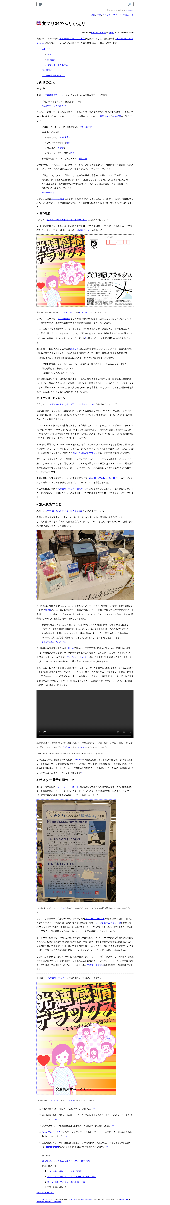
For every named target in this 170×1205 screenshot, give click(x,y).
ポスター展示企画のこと (53, 75)
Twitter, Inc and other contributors (49, 1202)
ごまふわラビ (86, 127)
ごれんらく (128, 15)
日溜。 (73, 153)
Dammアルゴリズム (51, 1132)
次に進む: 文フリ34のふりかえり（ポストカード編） (67, 1161)
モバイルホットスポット (78, 657)
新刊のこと (47, 49)
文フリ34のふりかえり (45, 1199)
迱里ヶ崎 (74, 349)
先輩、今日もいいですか (84, 453)
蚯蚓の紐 (83, 158)
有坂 (68, 143)
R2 (114, 478)
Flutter (71, 648)
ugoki (111, 32)
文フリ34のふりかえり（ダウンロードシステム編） (71, 404)
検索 (99, 15)
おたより (107, 15)
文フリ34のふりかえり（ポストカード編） (67, 220)
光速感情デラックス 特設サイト (54, 106)
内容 (49, 54)
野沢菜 (61, 148)
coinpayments (52, 1147)
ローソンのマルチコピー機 (108, 923)
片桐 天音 (64, 137)
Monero (78, 760)
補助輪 (48, 610)
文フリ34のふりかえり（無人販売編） (65, 511)
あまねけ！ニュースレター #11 (54, 642)
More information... (45, 1192)
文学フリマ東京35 (95, 965)
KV (109, 478)
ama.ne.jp (129, 10)
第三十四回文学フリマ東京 (72, 38)
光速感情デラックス (54, 95)
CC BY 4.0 (83, 312)
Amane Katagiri (86, 1199)
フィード (117, 15)
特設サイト (105, 116)
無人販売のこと (49, 70)
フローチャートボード (68, 787)
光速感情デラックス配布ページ (72, 489)
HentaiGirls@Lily (48, 192)
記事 (93, 15)
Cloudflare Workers (98, 478)
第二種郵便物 (64, 318)
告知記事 (117, 116)
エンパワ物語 (57, 199)
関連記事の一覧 (49, 1166)
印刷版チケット (84, 230)
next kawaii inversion (95, 918)
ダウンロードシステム (57, 65)
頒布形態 (51, 60)
